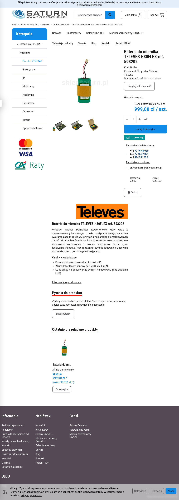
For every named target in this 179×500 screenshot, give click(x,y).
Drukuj (133, 192)
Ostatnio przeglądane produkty (75, 329)
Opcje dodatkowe (32, 128)
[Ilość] (133, 119)
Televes (128, 74)
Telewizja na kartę (62, 43)
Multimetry (29, 86)
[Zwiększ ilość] (127, 119)
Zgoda (171, 491)
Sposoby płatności (12, 449)
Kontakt (105, 43)
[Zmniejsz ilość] (139, 119)
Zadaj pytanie (63, 313)
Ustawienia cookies (12, 466)
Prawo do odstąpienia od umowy (15, 435)
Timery (26, 119)
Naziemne (28, 94)
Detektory (28, 111)
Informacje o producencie (66, 282)
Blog (93, 43)
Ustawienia (140, 491)
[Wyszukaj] (110, 15)
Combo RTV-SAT (32, 61)
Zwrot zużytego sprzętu (15, 454)
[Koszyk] (157, 15)
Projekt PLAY (122, 43)
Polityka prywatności (13, 425)
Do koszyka (62, 389)
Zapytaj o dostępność (139, 86)
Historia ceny (133, 97)
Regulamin (7, 429)
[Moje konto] (133, 15)
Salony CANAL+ (95, 33)
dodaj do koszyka (145, 129)
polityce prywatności (31, 495)
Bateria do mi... (61, 365)
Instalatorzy (74, 33)
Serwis (82, 43)
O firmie (6, 462)
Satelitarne (29, 103)
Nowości (57, 33)
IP (24, 78)
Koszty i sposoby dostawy (16, 441)
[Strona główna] (39, 14)
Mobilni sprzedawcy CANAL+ (126, 33)
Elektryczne (29, 69)
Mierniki (25, 52)
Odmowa (157, 491)
